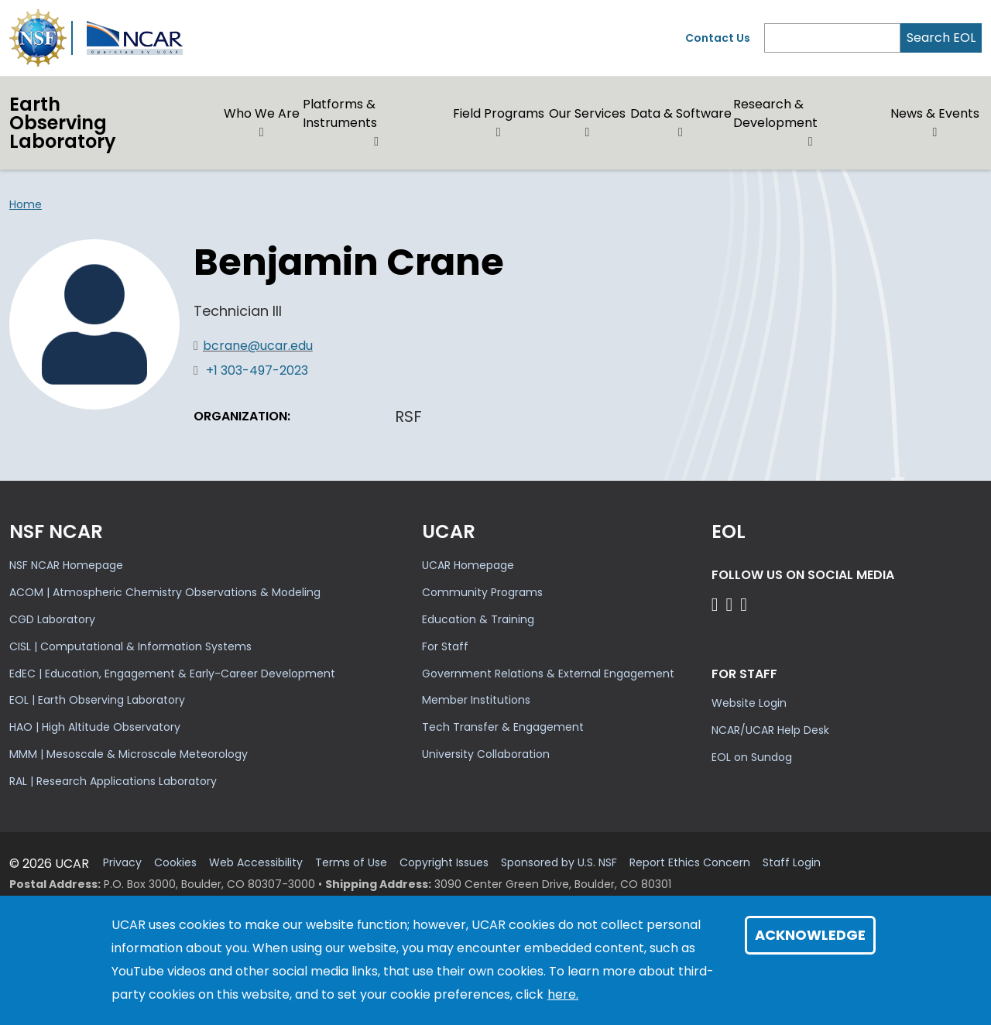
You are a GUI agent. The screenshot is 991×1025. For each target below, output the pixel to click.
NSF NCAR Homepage (66, 565)
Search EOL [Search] (941, 37)
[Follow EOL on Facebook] (717, 604)
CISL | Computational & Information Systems (130, 646)
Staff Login (792, 862)
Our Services (587, 113)
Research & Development (775, 113)
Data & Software (681, 113)
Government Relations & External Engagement (548, 673)
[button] (262, 132)
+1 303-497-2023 (257, 370)
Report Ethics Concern (689, 862)
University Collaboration (486, 754)
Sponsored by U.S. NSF (559, 862)
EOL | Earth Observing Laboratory (97, 700)
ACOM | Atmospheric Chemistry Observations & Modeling (165, 592)
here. (562, 994)
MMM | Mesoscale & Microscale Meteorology (128, 754)
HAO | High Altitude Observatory (94, 727)
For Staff (445, 646)
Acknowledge (810, 934)
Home (25, 204)
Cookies (175, 862)
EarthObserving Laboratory (62, 122)
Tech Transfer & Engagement (503, 727)
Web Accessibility (256, 862)
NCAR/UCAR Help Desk (770, 730)
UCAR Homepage (468, 565)
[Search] (832, 38)
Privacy (122, 862)
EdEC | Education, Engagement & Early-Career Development (172, 673)
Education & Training (478, 619)
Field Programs (498, 113)
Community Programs (482, 592)
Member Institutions (476, 700)
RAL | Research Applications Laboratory (113, 781)
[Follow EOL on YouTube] (731, 604)
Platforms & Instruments (340, 113)
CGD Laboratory (52, 619)
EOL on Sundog (752, 757)
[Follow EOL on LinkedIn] (743, 604)
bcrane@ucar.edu (258, 346)
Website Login (749, 703)
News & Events (934, 113)
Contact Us (717, 38)
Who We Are (262, 113)
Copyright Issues (444, 862)
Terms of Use (351, 862)
